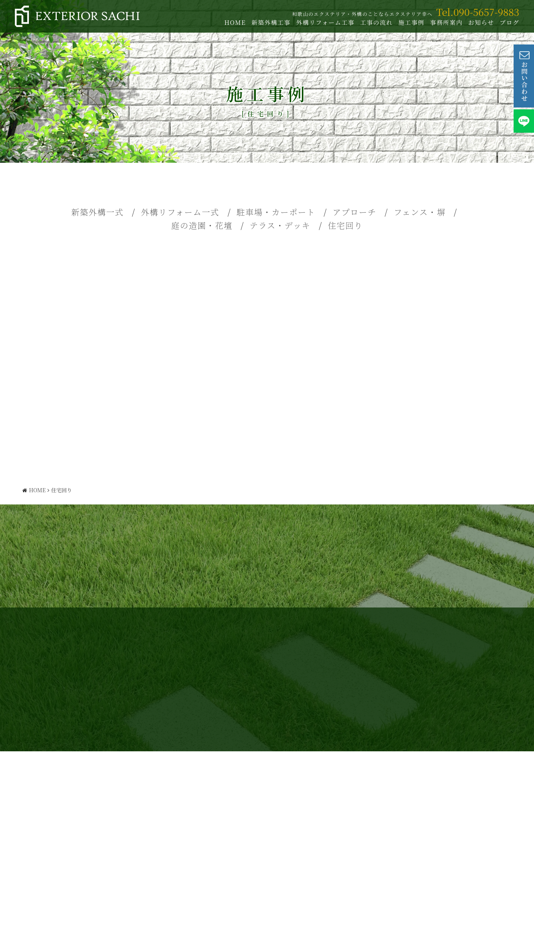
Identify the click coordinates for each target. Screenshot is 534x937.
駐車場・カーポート (276, 212)
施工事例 (409, 22)
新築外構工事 (269, 22)
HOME (233, 22)
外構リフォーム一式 (180, 212)
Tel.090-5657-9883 (475, 12)
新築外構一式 (97, 212)
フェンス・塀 (420, 212)
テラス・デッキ (280, 225)
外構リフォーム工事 (323, 22)
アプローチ (354, 212)
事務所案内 (444, 22)
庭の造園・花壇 (202, 225)
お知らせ (479, 22)
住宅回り (345, 225)
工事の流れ (374, 22)
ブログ (507, 22)
